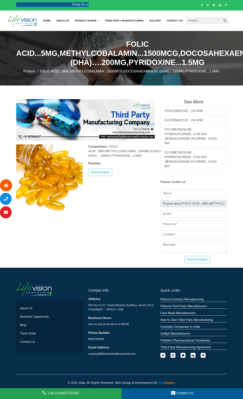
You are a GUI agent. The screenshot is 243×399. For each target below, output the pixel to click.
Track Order (28, 333)
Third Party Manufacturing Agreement (185, 347)
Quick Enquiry (100, 172)
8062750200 (96, 338)
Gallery (155, 20)
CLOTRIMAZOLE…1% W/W (183, 120)
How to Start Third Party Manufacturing (186, 319)
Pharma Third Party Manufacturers (183, 306)
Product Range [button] (86, 20)
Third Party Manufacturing (124, 20)
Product (29, 71)
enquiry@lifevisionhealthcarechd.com (112, 353)
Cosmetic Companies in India (180, 326)
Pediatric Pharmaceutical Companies (185, 340)
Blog (23, 325)
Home (46, 20)
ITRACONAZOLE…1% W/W (183, 110)
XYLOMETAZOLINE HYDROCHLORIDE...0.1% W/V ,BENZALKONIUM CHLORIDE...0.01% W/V (190, 136)
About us (62, 20)
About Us (26, 308)
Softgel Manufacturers (175, 333)
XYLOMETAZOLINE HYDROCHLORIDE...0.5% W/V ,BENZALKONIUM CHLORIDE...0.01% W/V (190, 159)
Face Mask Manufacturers (178, 313)
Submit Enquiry (197, 259)
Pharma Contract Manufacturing (182, 299)
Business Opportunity (34, 316)
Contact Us (175, 20)
